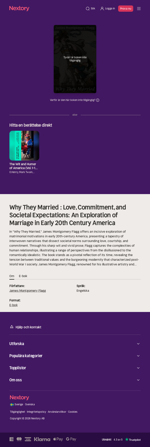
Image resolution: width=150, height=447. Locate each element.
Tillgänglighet (17, 411)
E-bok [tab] (23, 276)
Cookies (73, 411)
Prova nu (125, 8)
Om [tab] (11, 276)
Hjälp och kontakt (25, 326)
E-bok (13, 305)
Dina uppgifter (97, 100)
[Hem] (46, 8)
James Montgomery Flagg (27, 290)
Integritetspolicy (36, 411)
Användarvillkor (57, 411)
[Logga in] (107, 8)
